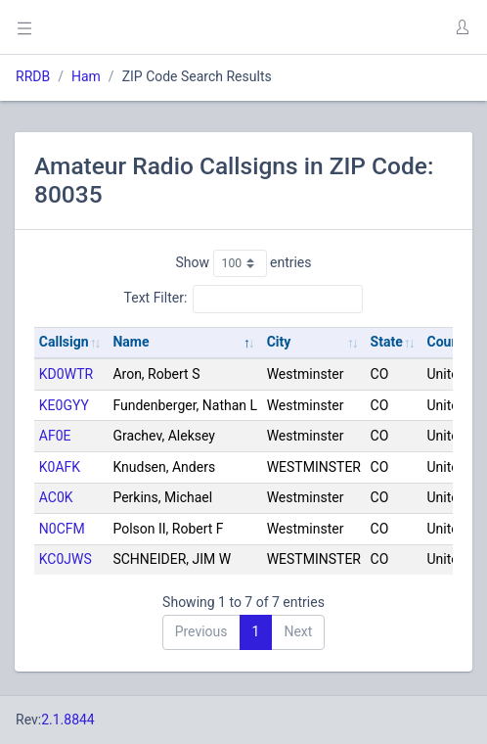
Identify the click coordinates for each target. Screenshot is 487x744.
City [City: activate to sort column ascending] (279, 341)
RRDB (33, 76)
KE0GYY (64, 405)
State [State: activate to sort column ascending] (387, 341)
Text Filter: (244, 298)
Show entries (243, 263)
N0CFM (62, 528)
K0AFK (59, 467)
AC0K (56, 497)
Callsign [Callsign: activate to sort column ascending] (64, 341)
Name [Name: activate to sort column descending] (130, 341)
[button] (461, 27)
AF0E (55, 435)
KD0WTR (66, 374)
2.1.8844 (68, 719)
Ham (86, 76)
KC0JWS (65, 559)
